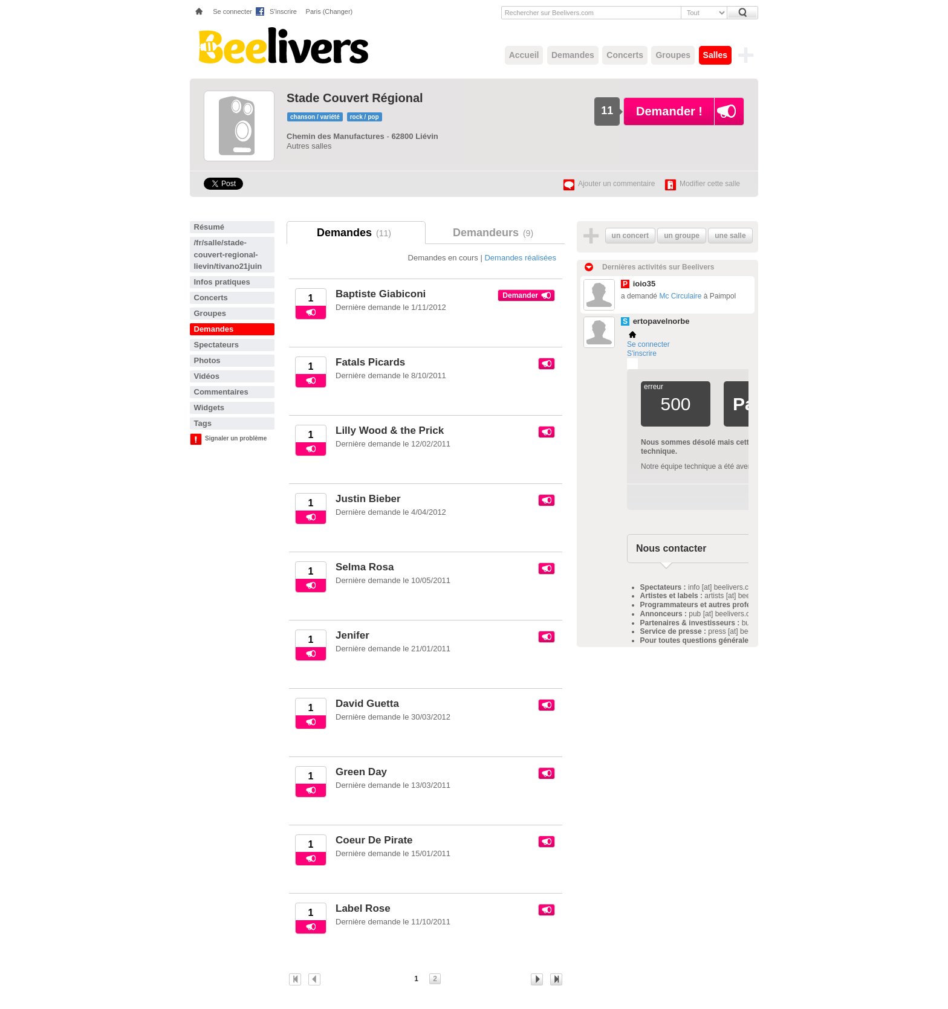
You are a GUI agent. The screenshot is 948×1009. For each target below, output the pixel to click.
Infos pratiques (222, 281)
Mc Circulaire (680, 296)
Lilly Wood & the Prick (390, 430)
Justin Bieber (368, 498)
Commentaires (221, 391)
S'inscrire (283, 11)
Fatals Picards (370, 362)
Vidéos (206, 376)
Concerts (624, 55)
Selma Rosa (365, 567)
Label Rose (363, 908)
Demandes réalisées (520, 257)
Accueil (524, 55)
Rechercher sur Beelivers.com (549, 12)
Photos (207, 360)
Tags (203, 423)
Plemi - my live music (632, 363)
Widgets (209, 407)
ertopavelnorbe (661, 321)
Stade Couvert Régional (355, 98)
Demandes (572, 55)
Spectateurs (216, 344)
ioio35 (644, 283)
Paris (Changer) (329, 11)
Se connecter (232, 11)
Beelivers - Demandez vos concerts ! (282, 45)
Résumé (209, 226)
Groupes (672, 55)
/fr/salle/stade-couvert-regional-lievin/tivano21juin (228, 254)
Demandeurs (495, 233)
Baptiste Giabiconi (381, 294)
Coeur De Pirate (374, 840)
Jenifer (352, 635)
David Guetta (367, 703)
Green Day (361, 772)
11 (607, 111)
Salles (715, 55)
